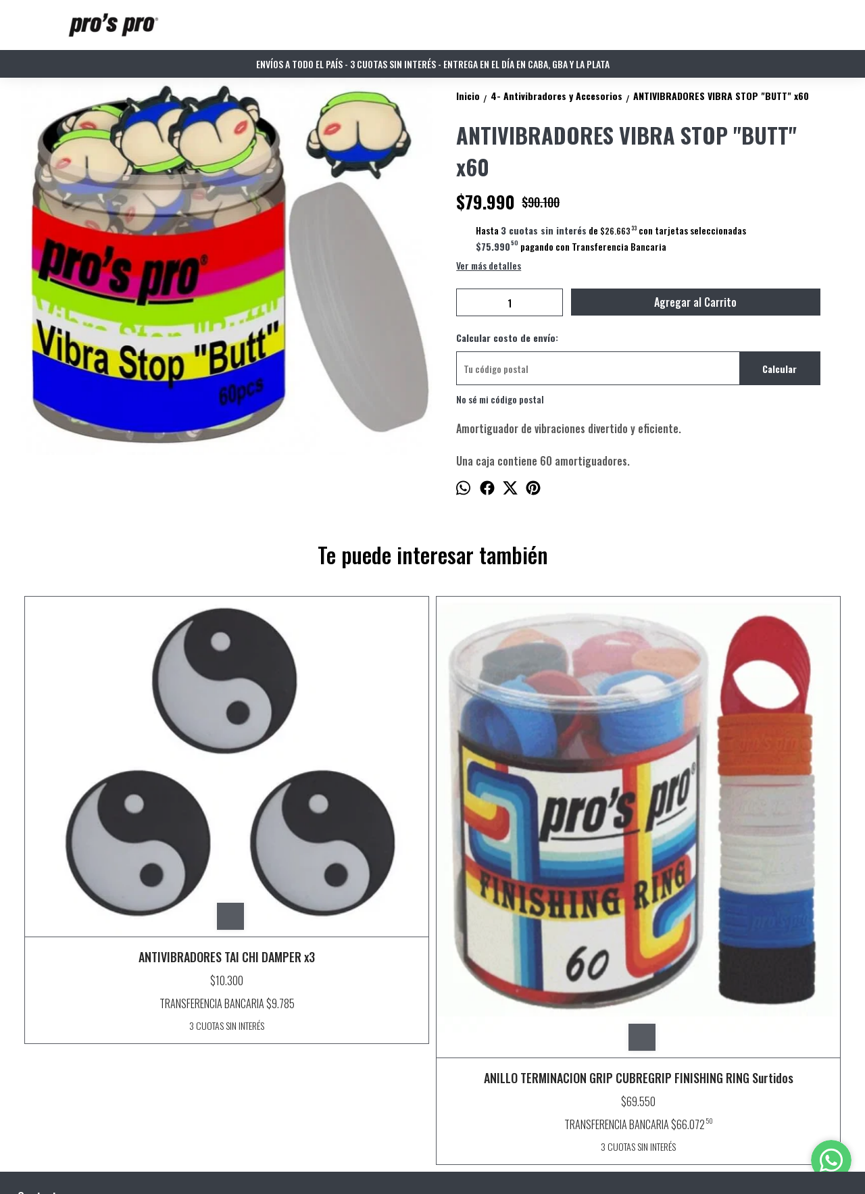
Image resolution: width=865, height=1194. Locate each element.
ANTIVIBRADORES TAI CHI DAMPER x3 (124, 783)
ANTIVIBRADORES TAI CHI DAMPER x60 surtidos (535, 823)
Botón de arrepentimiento (438, 1163)
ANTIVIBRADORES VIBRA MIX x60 (741, 617)
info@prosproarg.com (71, 1056)
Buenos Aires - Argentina (76, 1007)
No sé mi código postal (500, 399)
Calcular (779, 369)
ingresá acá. (380, 1163)
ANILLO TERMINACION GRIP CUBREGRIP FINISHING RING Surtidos (329, 851)
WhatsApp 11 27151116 (69, 1032)
